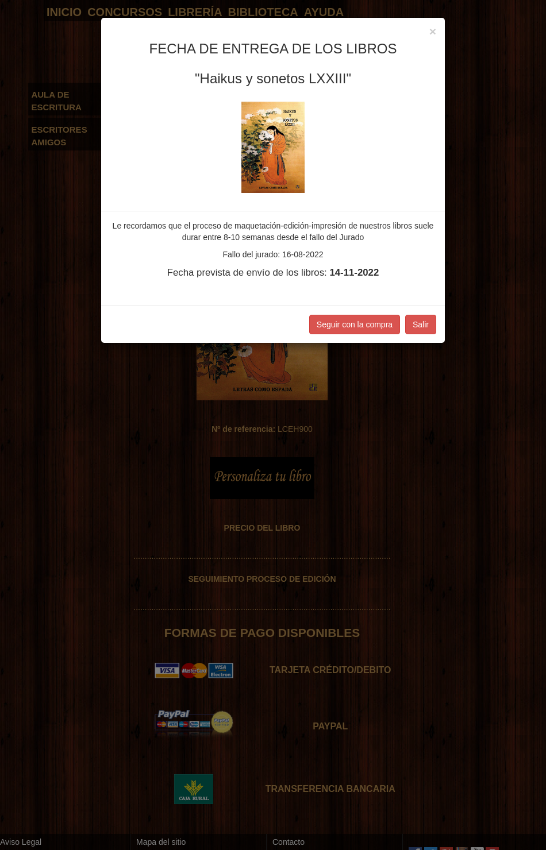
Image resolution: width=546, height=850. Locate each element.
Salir (421, 324)
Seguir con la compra (355, 324)
